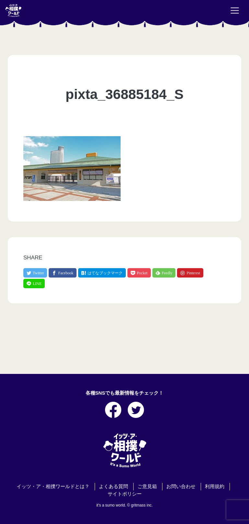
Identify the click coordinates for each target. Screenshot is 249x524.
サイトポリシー (125, 494)
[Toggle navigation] (235, 10)
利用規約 (214, 486)
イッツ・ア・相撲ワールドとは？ (53, 486)
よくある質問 (113, 486)
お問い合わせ (181, 486)
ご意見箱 (147, 486)
